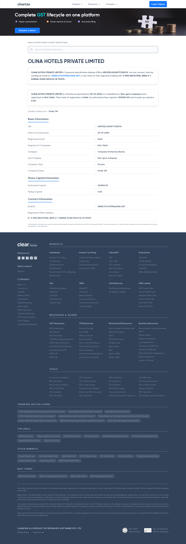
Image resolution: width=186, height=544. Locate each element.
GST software (115, 265)
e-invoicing (113, 272)
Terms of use (38, 532)
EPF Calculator (145, 392)
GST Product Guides (26, 317)
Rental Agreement (147, 357)
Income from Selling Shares (91, 354)
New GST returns (116, 268)
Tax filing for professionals (120, 288)
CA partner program (58, 288)
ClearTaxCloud (55, 299)
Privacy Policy (23, 532)
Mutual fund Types (116, 332)
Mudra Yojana (144, 335)
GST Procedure (55, 336)
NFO (111, 350)
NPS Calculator (85, 396)
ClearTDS (143, 268)
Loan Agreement (146, 342)
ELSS (111, 336)
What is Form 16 (86, 336)
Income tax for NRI (87, 268)
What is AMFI (114, 354)
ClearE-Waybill (145, 261)
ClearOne (83, 292)
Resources (94, 4)
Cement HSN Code (147, 292)
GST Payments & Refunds (60, 346)
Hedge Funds (114, 343)
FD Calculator (115, 385)
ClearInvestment (56, 265)
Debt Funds (114, 346)
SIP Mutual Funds (116, 339)
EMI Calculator (55, 381)
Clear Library (22, 306)
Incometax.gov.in (86, 350)
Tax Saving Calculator (148, 381)
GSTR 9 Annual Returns (59, 343)
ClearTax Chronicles (25, 313)
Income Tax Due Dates (89, 357)
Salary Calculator (146, 388)
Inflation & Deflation (147, 339)
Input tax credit (115, 276)
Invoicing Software (87, 299)
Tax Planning (54, 261)
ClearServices (55, 268)
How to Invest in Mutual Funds (122, 328)
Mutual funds (54, 276)
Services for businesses (89, 303)
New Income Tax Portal (89, 346)
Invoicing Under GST (58, 350)
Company (112, 4)
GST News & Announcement (61, 339)
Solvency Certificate (147, 349)
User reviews (22, 299)
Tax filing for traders (117, 292)
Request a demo (27, 30)
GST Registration (56, 328)
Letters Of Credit (146, 360)
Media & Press (23, 295)
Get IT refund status (147, 385)
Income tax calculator (58, 377)
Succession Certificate (148, 346)
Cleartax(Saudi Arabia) (27, 324)
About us (21, 285)
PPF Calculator (85, 377)
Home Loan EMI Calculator (90, 392)
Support (20, 271)
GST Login (113, 261)
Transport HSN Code (147, 295)
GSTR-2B (53, 354)
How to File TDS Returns (89, 343)
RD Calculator (115, 381)
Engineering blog (24, 303)
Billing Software (85, 295)
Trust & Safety (23, 321)
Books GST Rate (146, 306)
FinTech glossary (24, 310)
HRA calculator (115, 377)
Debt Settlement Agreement (151, 353)
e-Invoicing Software (148, 265)
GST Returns (54, 332)
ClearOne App (85, 306)
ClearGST (143, 257)
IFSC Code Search (87, 385)
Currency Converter (117, 392)
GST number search (87, 381)
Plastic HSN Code (146, 299)
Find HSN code (145, 377)
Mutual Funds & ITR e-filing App (62, 272)
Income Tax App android (89, 257)
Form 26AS (83, 332)
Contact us (22, 288)
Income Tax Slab (86, 328)
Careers (20, 292)
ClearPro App (55, 303)
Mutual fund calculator (59, 385)
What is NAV (114, 357)
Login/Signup (158, 4)
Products (77, 4)
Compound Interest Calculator (122, 396)
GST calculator (55, 396)
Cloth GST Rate (145, 303)
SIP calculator (55, 392)
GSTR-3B (53, 357)
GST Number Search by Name (151, 396)
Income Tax (84, 261)
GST (111, 257)
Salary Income (85, 339)
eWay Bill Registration (148, 272)
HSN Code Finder (146, 288)
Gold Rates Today (117, 388)
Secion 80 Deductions (88, 265)
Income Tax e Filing (57, 257)
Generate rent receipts (89, 388)
